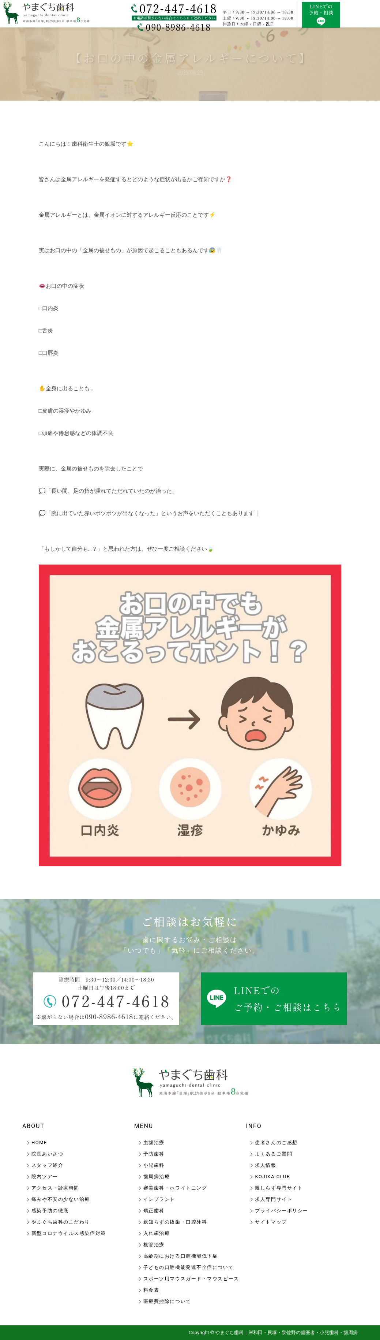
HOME (39, 1142)
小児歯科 (154, 1165)
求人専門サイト (273, 1199)
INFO (254, 1126)
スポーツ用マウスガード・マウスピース (191, 1278)
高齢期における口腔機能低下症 (180, 1256)
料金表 (151, 1290)
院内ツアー (44, 1176)
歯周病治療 (156, 1176)
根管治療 (154, 1244)
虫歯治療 (154, 1142)
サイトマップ (271, 1222)
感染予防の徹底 (50, 1210)
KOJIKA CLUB (272, 1176)
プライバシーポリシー (281, 1210)
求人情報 (265, 1165)
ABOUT (33, 1126)
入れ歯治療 (156, 1233)
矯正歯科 (154, 1210)
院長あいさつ (47, 1154)
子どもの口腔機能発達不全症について (188, 1267)
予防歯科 (154, 1154)
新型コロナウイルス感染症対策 (68, 1233)
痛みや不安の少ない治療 (60, 1199)
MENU (144, 1126)
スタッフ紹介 (47, 1165)
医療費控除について (167, 1301)
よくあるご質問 (273, 1154)
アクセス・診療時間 (55, 1188)
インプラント (159, 1199)
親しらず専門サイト (279, 1188)
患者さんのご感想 (276, 1142)
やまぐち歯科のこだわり (60, 1222)
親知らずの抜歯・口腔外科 (175, 1222)
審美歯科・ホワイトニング (175, 1188)
